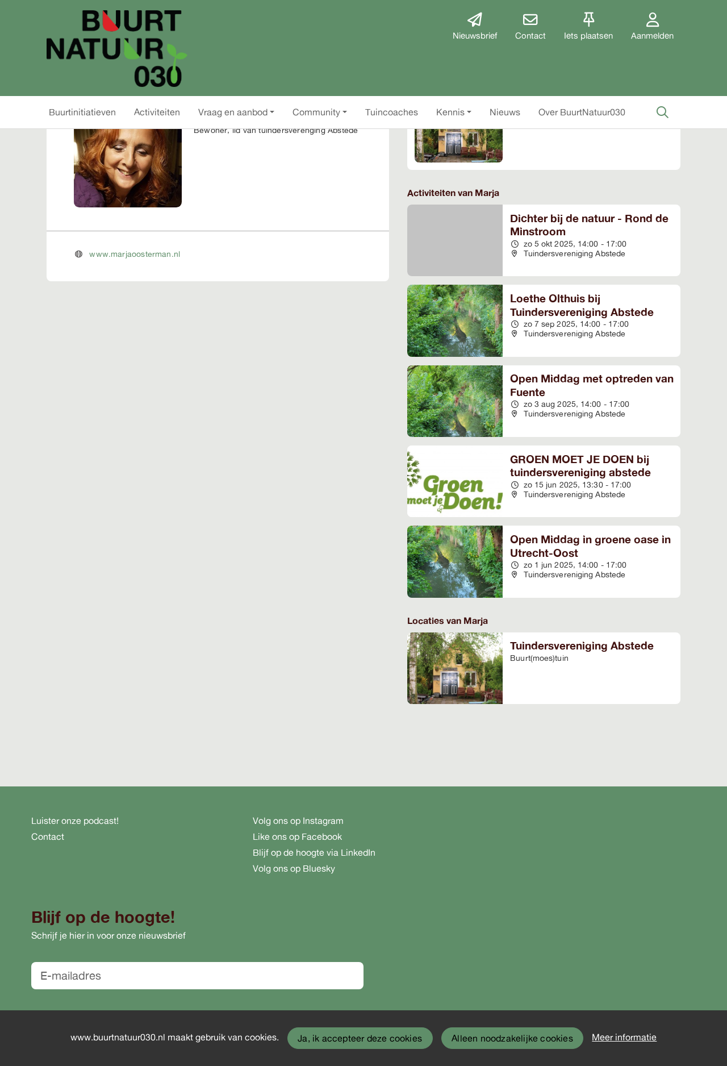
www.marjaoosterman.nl (134, 254)
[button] (82, 112)
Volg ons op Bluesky (294, 868)
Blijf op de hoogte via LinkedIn (314, 852)
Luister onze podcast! (75, 820)
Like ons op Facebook (297, 836)
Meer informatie (624, 1037)
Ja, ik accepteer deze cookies (360, 1038)
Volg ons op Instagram (298, 820)
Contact (47, 836)
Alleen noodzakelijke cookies (512, 1038)
